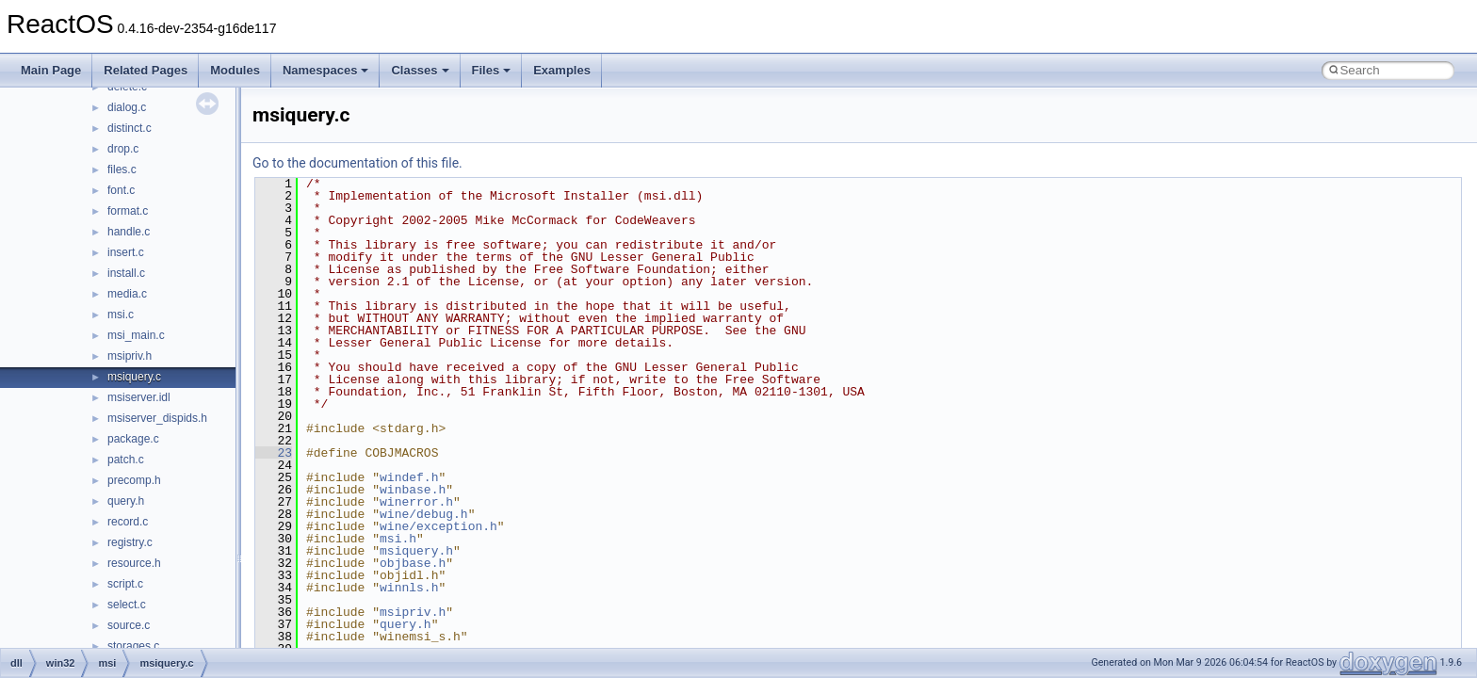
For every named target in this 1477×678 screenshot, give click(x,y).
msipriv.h (129, 356)
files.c (122, 169)
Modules (235, 70)
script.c (125, 583)
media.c (127, 293)
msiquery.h (416, 550)
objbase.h (413, 563)
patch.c (125, 459)
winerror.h (416, 501)
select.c (126, 604)
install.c (126, 273)
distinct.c (129, 128)
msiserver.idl (138, 397)
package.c (133, 438)
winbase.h (413, 489)
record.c (127, 521)
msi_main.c (136, 335)
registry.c (130, 542)
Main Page (51, 70)
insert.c (125, 252)
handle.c (128, 231)
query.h (125, 501)
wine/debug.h (424, 514)
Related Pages (145, 70)
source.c (128, 625)
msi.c (120, 314)
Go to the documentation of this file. (357, 162)
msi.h (398, 538)
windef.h (409, 477)
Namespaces (326, 70)
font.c (121, 190)
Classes (419, 70)
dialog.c (126, 107)
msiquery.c (134, 376)
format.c (127, 211)
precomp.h (134, 480)
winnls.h (409, 587)
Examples (562, 70)
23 (273, 452)
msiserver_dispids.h (157, 418)
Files (491, 70)
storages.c (133, 646)
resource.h (134, 563)
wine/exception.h (438, 526)
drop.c (122, 148)
